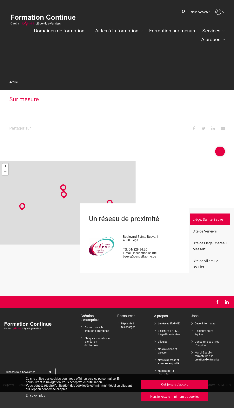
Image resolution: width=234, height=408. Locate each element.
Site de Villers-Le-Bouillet (206, 264)
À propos (210, 39)
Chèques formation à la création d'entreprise (97, 342)
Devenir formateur (206, 323)
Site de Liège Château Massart (210, 246)
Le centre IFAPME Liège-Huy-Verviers (169, 332)
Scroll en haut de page (220, 151)
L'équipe (162, 341)
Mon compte (220, 12)
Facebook (217, 302)
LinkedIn (226, 302)
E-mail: (127, 253)
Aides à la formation (116, 31)
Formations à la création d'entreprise (96, 329)
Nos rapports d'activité (166, 372)
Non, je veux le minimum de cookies (174, 396)
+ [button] (5, 166)
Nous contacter (200, 12)
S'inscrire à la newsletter (20, 371)
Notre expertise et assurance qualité (168, 361)
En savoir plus (35, 395)
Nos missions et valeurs (167, 350)
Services (211, 31)
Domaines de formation (59, 31)
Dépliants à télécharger (128, 325)
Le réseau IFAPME (169, 323)
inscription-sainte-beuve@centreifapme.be (140, 254)
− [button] (5, 172)
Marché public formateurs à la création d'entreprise (207, 356)
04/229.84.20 (138, 249)
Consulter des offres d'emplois (207, 343)
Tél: (125, 249)
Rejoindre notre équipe (204, 332)
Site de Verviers (205, 231)
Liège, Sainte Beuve (208, 219)
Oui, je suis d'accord (174, 384)
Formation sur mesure (173, 31)
